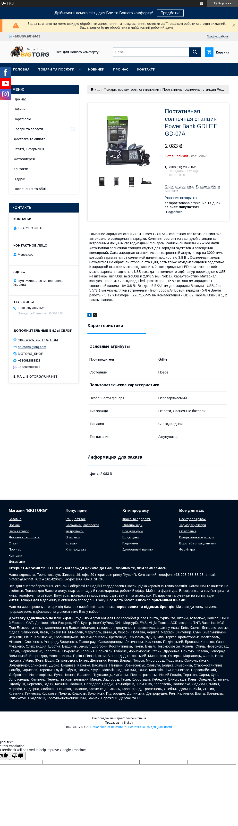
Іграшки (71, 543)
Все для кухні (132, 531)
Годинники (130, 543)
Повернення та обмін (31, 189)
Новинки (96, 69)
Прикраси (73, 537)
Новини (20, 109)
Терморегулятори (192, 525)
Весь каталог (19, 531)
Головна (21, 69)
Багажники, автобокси (82, 525)
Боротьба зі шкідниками (197, 543)
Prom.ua (140, 718)
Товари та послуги (56, 69)
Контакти (146, 69)
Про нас (120, 69)
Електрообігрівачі (192, 519)
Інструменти (75, 531)
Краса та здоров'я (136, 519)
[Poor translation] (18, 756)
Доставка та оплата (29, 139)
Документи (17, 561)
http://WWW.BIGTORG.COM (38, 340)
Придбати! (170, 13)
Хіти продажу (76, 549)
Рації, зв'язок (75, 519)
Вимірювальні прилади (196, 537)
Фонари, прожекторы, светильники (131, 89)
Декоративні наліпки (137, 549)
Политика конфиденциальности (150, 727)
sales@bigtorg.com (32, 347)
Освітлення (187, 531)
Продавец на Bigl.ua (119, 722)
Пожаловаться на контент (108, 727)
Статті (13, 543)
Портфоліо (22, 119)
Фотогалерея (24, 159)
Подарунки (130, 537)
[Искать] (195, 52)
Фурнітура (187, 549)
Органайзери (132, 525)
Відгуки (19, 179)
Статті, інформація (29, 149)
